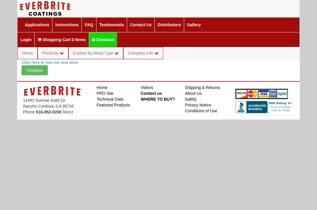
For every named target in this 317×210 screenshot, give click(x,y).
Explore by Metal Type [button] (96, 53)
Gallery (194, 24)
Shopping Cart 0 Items (62, 39)
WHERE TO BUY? (158, 99)
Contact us (151, 93)
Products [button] (53, 53)
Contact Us (141, 24)
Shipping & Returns (202, 87)
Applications (37, 24)
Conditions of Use (201, 110)
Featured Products (113, 105)
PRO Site (105, 93)
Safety (191, 99)
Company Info (143, 53)
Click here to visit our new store (50, 62)
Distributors (169, 24)
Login (25, 39)
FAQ (89, 24)
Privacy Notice (198, 105)
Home (27, 53)
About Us (193, 93)
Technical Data (110, 99)
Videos (147, 87)
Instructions (67, 24)
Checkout (103, 39)
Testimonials (111, 24)
